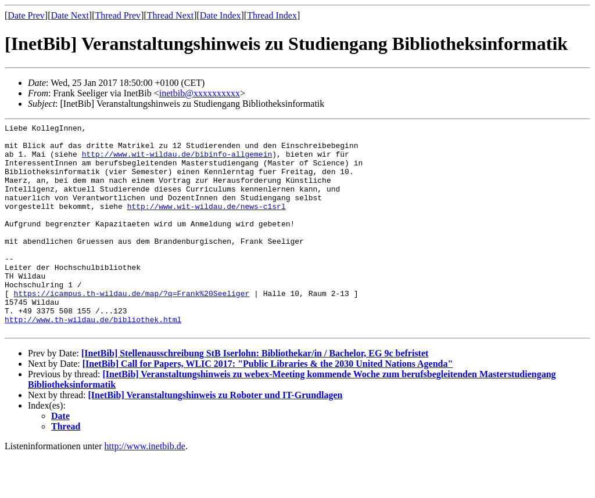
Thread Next (170, 15)
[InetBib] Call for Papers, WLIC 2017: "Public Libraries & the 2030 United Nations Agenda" (268, 405)
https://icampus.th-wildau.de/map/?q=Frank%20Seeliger (132, 328)
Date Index (220, 15)
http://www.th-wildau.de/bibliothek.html (93, 359)
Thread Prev (118, 15)
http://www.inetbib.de (145, 488)
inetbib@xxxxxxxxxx (199, 93)
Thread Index (272, 15)
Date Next (70, 15)
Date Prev (26, 15)
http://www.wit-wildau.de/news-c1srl (206, 223)
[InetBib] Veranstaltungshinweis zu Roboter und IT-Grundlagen (215, 437)
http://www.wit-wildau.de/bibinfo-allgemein (177, 161)
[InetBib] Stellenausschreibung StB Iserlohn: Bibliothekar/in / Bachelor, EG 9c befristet (254, 395)
